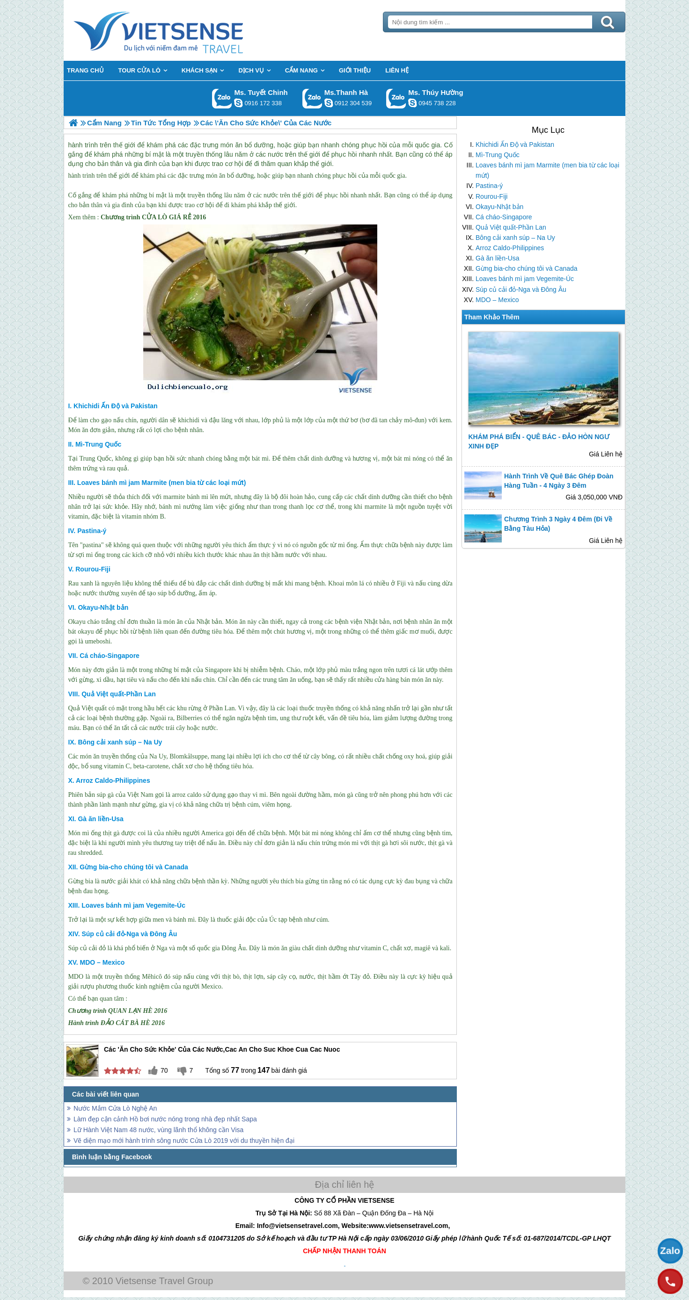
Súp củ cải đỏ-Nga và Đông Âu (521, 289)
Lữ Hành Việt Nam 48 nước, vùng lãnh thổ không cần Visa (158, 1130)
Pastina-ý (489, 185)
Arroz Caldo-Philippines (510, 248)
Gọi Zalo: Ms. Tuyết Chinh (222, 98)
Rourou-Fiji (491, 196)
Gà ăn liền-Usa (498, 258)
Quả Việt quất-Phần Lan (511, 227)
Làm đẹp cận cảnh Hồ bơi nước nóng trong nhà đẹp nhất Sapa (165, 1119)
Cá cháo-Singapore (504, 217)
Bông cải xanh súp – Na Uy (515, 237)
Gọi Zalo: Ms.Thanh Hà (312, 98)
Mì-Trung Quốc (498, 155)
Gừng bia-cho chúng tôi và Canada (527, 268)
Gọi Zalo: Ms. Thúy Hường (396, 98)
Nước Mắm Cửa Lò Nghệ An (115, 1108)
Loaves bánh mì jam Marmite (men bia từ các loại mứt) (547, 170)
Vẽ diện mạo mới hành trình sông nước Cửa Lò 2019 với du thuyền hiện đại (183, 1140)
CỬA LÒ (154, 217)
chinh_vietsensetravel (238, 103)
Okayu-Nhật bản (499, 206)
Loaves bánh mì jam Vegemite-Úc (525, 278)
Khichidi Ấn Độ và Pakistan (515, 144)
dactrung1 (412, 103)
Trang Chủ (182, 30)
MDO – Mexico (497, 299)
